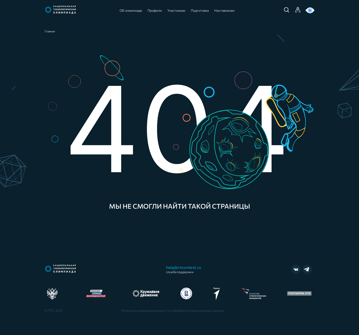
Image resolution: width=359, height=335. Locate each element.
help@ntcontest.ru (183, 269)
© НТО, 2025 (53, 310)
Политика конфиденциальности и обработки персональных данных (172, 310)
